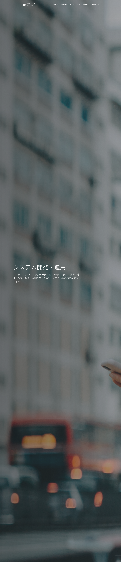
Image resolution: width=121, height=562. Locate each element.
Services (55, 4)
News (78, 4)
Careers (85, 4)
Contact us (95, 4)
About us (64, 4)
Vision (72, 4)
